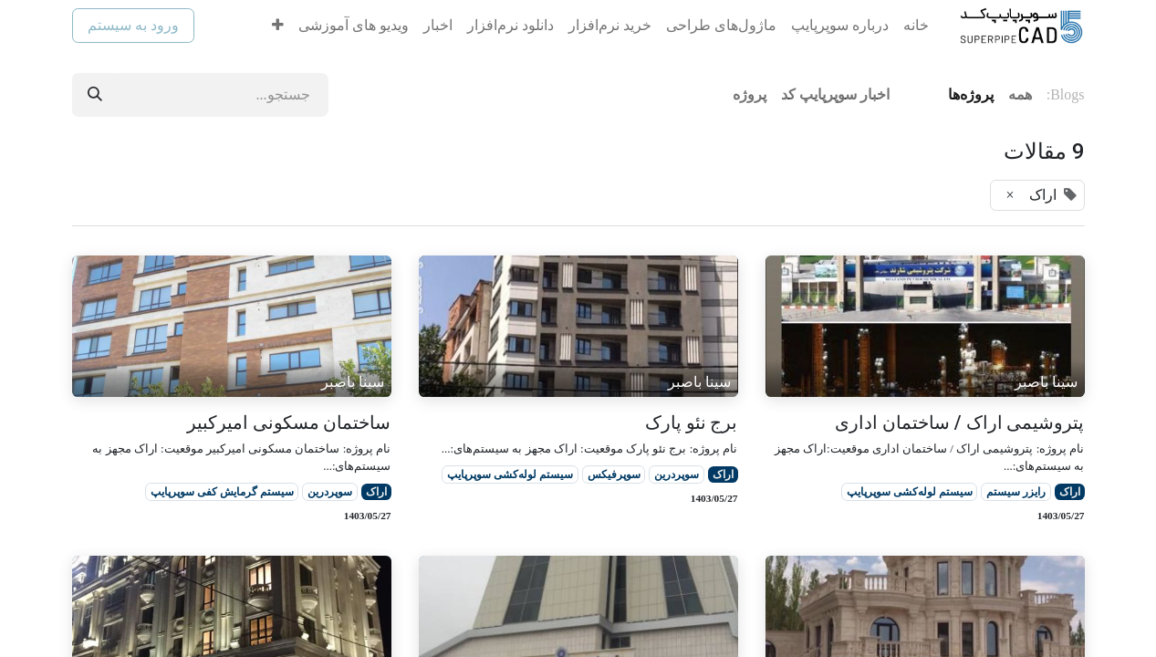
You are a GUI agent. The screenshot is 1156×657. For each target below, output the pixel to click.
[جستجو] (95, 95)
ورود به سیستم (133, 25)
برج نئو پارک (691, 422)
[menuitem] (916, 25)
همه (1020, 94)
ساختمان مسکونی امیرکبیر (289, 422)
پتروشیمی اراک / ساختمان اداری (960, 422)
